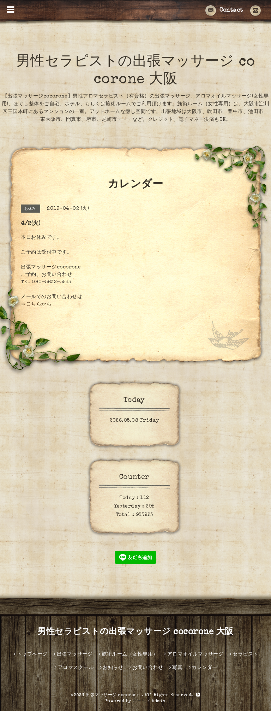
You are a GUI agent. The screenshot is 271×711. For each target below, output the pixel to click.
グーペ (139, 701)
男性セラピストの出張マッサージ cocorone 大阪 (135, 632)
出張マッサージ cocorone (113, 695)
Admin (159, 701)
